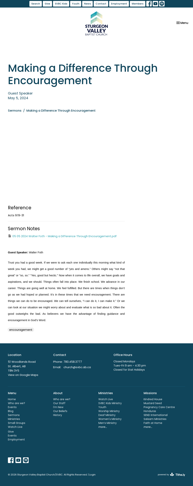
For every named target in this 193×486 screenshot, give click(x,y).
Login (92, 474)
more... (102, 427)
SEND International (156, 415)
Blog (10, 411)
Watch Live (15, 427)
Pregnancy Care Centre (159, 407)
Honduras (150, 411)
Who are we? (16, 403)
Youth (75, 3)
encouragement (20, 330)
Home (12, 399)
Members (137, 3)
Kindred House (153, 399)
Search (35, 3)
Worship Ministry (109, 411)
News (87, 3)
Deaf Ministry (107, 415)
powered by (171, 474)
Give (47, 3)
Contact (101, 3)
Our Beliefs (60, 411)
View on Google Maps (23, 375)
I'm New (58, 407)
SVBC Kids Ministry (110, 403)
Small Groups (16, 423)
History (57, 415)
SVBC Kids (61, 3)
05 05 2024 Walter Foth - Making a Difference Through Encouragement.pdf (62, 236)
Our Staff (59, 403)
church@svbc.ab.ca (77, 367)
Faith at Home (153, 423)
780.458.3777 (73, 362)
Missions (150, 393)
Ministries (14, 419)
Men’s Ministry (107, 423)
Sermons (14, 110)
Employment (119, 3)
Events (12, 407)
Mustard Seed (153, 403)
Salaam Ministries (155, 419)
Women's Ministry (110, 419)
